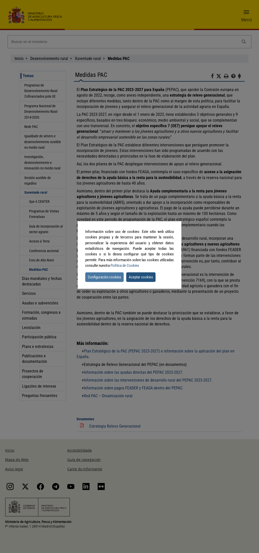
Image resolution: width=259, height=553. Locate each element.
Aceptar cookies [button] (141, 277)
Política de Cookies (125, 265)
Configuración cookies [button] (104, 277)
